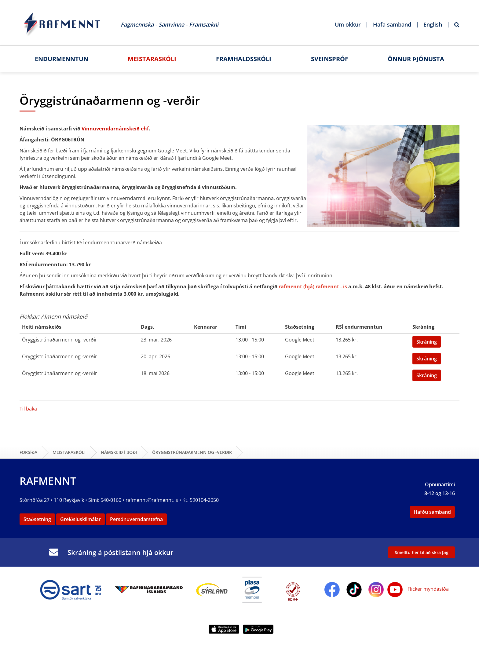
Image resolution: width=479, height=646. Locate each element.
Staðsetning (37, 519)
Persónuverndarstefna (136, 519)
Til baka (28, 408)
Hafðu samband (432, 512)
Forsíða (28, 452)
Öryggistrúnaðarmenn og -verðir (192, 452)
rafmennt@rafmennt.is (152, 500)
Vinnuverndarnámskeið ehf (115, 128)
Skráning (426, 341)
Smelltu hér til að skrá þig (421, 552)
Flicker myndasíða (427, 589)
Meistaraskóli (69, 452)
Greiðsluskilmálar (80, 519)
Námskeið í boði (119, 452)
